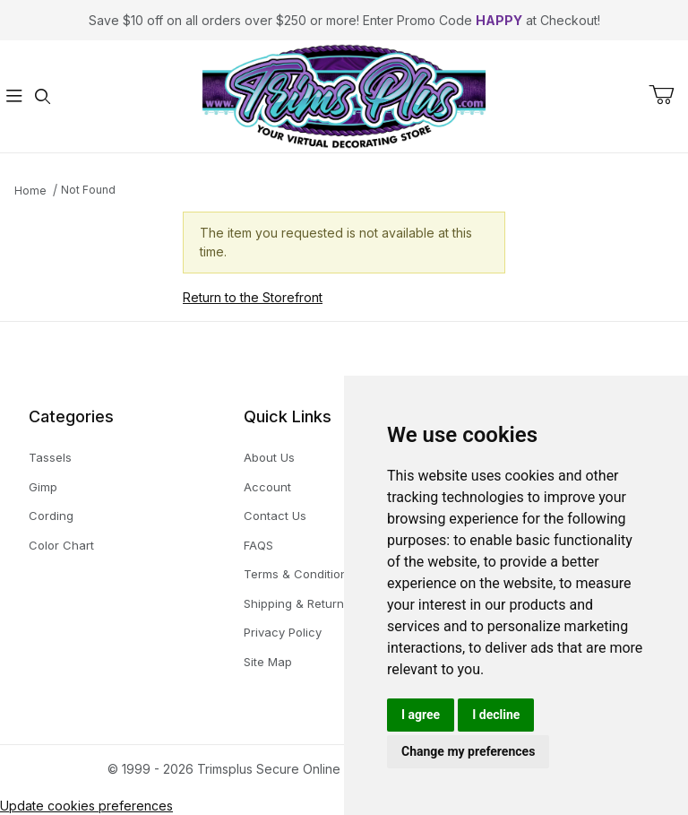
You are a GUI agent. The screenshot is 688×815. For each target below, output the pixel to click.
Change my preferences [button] (468, 751)
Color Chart (61, 545)
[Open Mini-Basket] (668, 95)
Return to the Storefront (252, 297)
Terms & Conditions (299, 574)
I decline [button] (496, 714)
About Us (269, 457)
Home (30, 190)
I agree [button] (420, 714)
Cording (51, 515)
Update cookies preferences (86, 805)
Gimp (43, 487)
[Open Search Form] (43, 96)
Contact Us (275, 515)
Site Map (268, 662)
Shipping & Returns (297, 603)
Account (267, 487)
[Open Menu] (14, 96)
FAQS (258, 545)
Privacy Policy (283, 632)
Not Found (88, 189)
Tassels (50, 457)
